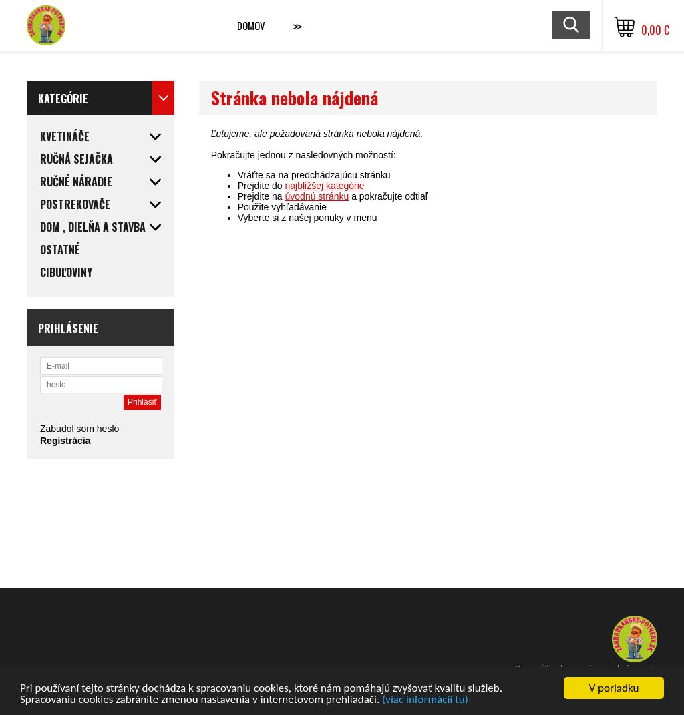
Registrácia (65, 440)
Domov (251, 25)
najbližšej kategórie (325, 185)
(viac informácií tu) (425, 700)
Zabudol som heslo (79, 428)
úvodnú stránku (317, 196)
